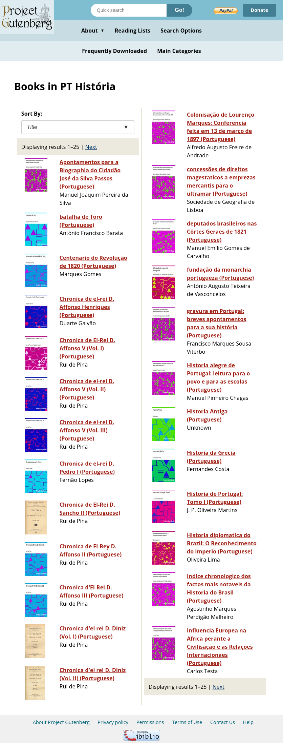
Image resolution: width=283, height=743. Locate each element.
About (93, 30)
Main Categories (179, 51)
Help (248, 722)
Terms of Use (187, 722)
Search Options (181, 30)
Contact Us (222, 722)
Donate (259, 10)
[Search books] (129, 10)
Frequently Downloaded (114, 51)
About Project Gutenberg (61, 722)
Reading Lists (133, 30)
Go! (179, 10)
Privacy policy (112, 722)
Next (91, 147)
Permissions (150, 722)
